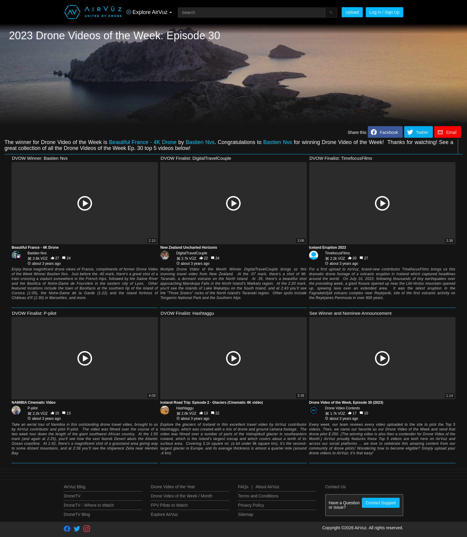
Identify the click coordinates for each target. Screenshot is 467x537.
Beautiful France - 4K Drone (142, 142)
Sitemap (245, 514)
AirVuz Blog (74, 486)
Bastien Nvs (200, 142)
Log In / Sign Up (384, 12)
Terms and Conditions (258, 496)
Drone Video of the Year (173, 486)
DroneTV (72, 496)
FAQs (243, 486)
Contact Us (335, 486)
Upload (352, 12)
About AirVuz (267, 486)
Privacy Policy (251, 505)
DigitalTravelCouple (191, 253)
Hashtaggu (185, 408)
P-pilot (32, 408)
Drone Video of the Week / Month (182, 496)
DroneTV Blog (77, 514)
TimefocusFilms (337, 253)
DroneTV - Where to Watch (89, 505)
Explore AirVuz (164, 514)
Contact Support (381, 502)
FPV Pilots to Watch (169, 505)
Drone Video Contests (342, 408)
